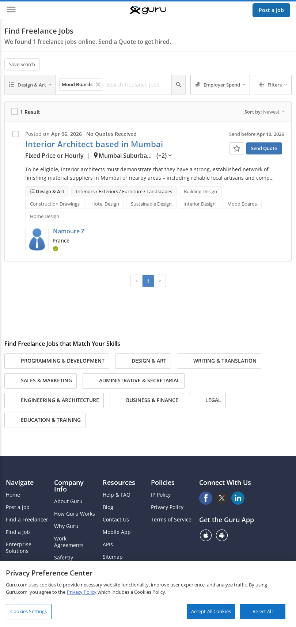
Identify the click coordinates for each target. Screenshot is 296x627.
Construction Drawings (55, 203)
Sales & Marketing (40, 381)
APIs (108, 544)
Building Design (200, 191)
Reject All (262, 611)
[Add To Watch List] (236, 148)
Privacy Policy (167, 507)
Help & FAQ (116, 495)
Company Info (69, 485)
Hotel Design (105, 203)
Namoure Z (68, 231)
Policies (163, 482)
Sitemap (113, 557)
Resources (119, 482)
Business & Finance (146, 400)
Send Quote (264, 148)
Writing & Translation (219, 361)
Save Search (22, 64)
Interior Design (199, 203)
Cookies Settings (28, 611)
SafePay (63, 557)
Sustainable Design (151, 203)
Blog (108, 507)
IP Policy (161, 495)
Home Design (44, 216)
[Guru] (148, 10)
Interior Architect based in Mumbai (94, 144)
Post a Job (271, 10)
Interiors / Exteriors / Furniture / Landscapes (124, 191)
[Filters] (273, 85)
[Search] (178, 85)
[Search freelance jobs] (137, 85)
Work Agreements (69, 541)
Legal (207, 400)
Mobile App (117, 532)
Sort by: (264, 111)
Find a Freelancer (27, 519)
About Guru (68, 501)
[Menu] (11, 10)
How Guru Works (74, 514)
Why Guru (66, 526)
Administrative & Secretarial (133, 381)
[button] (37, 239)
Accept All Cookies (211, 611)
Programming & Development (57, 361)
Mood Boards (242, 203)
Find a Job (18, 532)
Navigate (20, 482)
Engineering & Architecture (54, 400)
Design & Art (49, 191)
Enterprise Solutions (18, 547)
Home (13, 495)
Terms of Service (171, 519)
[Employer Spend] (220, 85)
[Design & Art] (30, 85)
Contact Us (116, 519)
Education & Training (45, 420)
